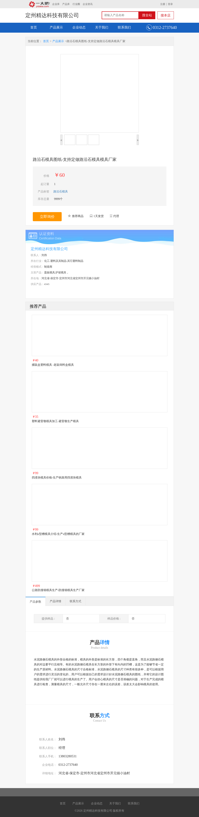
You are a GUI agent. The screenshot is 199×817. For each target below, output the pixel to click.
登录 (170, 4)
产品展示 (56, 27)
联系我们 (124, 27)
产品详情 (55, 601)
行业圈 (76, 4)
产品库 (66, 4)
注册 (162, 4)
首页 (33, 27)
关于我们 (101, 27)
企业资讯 (88, 4)
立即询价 (47, 217)
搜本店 (166, 15)
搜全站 (147, 15)
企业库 (56, 4)
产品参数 (35, 601)
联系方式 (75, 601)
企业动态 (79, 27)
